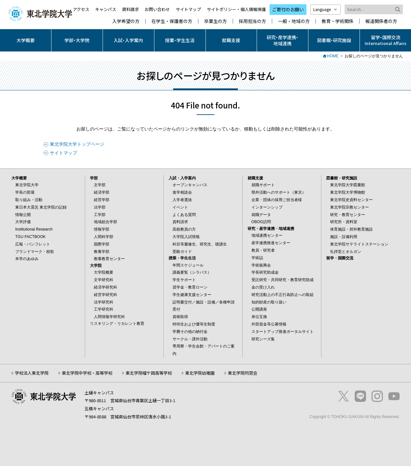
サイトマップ (188, 9)
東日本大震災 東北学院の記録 (41, 207)
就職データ (261, 214)
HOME (333, 56)
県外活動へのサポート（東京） (278, 192)
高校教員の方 (184, 229)
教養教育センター (109, 258)
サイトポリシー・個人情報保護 (236, 9)
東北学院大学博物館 (347, 192)
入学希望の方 (125, 21)
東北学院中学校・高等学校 (87, 373)
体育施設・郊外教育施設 (351, 229)
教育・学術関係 (337, 21)
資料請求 (130, 9)
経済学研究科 (105, 287)
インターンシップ (267, 207)
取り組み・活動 (28, 200)
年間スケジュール (188, 265)
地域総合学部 (105, 222)
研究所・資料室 (343, 222)
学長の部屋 (25, 192)
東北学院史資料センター (351, 200)
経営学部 (101, 200)
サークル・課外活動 (189, 339)
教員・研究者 (263, 250)
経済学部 (101, 192)
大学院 (96, 265)
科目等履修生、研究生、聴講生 (199, 244)
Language (325, 9)
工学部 (100, 214)
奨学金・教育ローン (189, 287)
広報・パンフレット (32, 244)
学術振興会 (261, 265)
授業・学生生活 (179, 40)
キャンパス (105, 9)
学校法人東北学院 (32, 373)
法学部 (100, 207)
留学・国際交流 (339, 258)
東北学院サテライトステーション (359, 244)
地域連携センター (267, 235)
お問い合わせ (157, 9)
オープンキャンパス (189, 185)
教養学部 (101, 251)
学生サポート (184, 280)
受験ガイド (182, 251)
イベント (180, 207)
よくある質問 (184, 214)
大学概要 (26, 40)
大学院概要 (103, 272)
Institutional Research (33, 229)
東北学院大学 (27, 185)
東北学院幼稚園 (200, 373)
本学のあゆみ (27, 258)
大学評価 (23, 222)
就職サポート (263, 185)
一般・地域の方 (294, 21)
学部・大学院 (76, 40)
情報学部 (101, 229)
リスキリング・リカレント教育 (117, 323)
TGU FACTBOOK (30, 236)
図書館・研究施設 (334, 40)
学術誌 (257, 258)
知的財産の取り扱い (268, 302)
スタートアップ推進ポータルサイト (282, 331)
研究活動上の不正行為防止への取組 (282, 294)
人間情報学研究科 (109, 316)
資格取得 (180, 316)
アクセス (81, 9)
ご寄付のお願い (288, 9)
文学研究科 (103, 280)
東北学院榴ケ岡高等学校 (149, 373)
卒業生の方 (215, 21)
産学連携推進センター (270, 243)
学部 (94, 178)
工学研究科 (103, 309)
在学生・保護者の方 (171, 21)
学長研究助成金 (265, 272)
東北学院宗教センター (349, 207)
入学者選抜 (182, 200)
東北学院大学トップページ (77, 144)
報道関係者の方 (381, 21)
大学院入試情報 (186, 236)
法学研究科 (103, 302)
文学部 (100, 185)
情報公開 (23, 214)
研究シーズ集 (263, 339)
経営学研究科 (105, 294)
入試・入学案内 (128, 40)
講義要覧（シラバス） (191, 272)
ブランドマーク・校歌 (34, 251)
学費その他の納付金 (189, 331)
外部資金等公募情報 (268, 324)
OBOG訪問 (261, 222)
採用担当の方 (252, 21)
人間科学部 (103, 236)
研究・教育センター (347, 214)
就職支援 (231, 40)
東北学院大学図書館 (347, 185)
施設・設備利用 (343, 236)
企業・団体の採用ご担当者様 (276, 200)
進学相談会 (182, 192)
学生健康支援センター (191, 294)
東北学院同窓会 (242, 373)
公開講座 (259, 309)
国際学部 (101, 244)
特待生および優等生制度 (193, 324)
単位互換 (259, 316)
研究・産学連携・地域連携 (282, 40)
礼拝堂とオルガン (345, 251)
